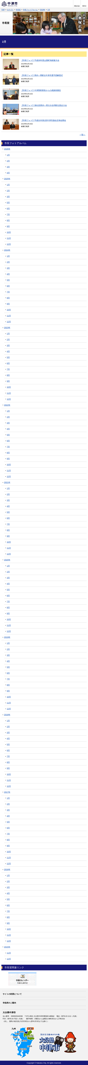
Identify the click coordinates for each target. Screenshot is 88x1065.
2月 (48, 10)
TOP (3, 10)
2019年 (42, 10)
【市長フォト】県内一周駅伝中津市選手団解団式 (42, 75)
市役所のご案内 (9, 1003)
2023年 (7, 328)
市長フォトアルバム (30, 10)
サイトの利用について (12, 994)
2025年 (7, 179)
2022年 (7, 405)
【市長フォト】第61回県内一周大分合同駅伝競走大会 (44, 105)
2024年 (7, 250)
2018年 (7, 715)
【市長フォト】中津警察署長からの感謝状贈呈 (41, 90)
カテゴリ (10, 10)
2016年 (7, 869)
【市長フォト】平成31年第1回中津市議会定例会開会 (43, 120)
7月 (8, 214)
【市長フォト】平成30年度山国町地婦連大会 (40, 60)
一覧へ (82, 135)
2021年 (7, 482)
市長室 (18, 10)
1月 (8, 155)
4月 (8, 173)
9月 (8, 226)
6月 (8, 208)
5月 (8, 202)
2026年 (7, 149)
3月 (8, 167)
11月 (9, 238)
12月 (9, 244)
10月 (9, 232)
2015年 (7, 947)
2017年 (7, 792)
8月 (8, 220)
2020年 (7, 560)
